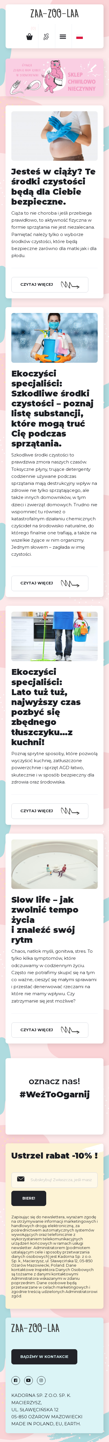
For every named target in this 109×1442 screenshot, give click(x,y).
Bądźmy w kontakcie (44, 1356)
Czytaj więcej (36, 284)
